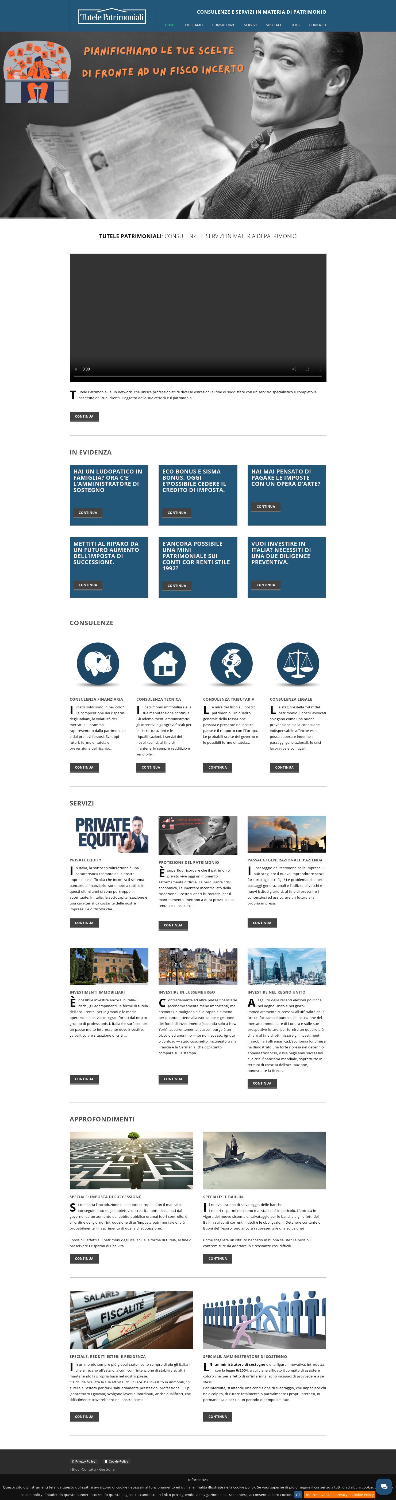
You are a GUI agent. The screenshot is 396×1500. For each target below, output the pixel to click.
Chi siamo (194, 25)
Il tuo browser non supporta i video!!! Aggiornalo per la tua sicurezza (198, 318)
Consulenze (223, 25)
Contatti (317, 25)
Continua (84, 416)
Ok (298, 1494)
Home (170, 25)
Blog (295, 25)
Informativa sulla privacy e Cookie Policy (340, 1494)
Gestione (107, 1469)
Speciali (273, 25)
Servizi (250, 25)
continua (84, 767)
